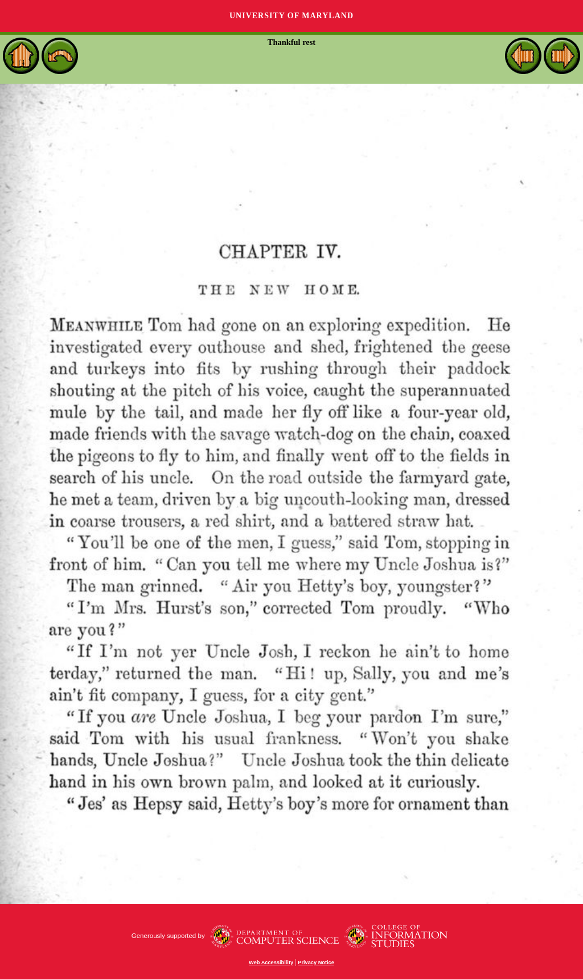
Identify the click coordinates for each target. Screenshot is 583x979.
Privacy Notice (316, 962)
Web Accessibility (271, 962)
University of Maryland (291, 15)
